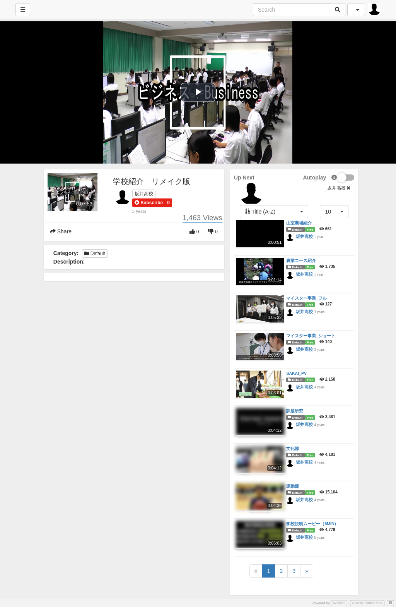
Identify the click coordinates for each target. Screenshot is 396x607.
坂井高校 (144, 194)
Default (94, 253)
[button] (148, 202)
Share (61, 231)
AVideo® (339, 603)
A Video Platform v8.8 (367, 603)
